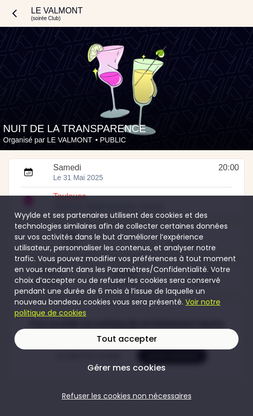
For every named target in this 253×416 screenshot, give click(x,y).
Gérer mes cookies (126, 368)
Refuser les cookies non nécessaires (127, 396)
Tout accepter (127, 339)
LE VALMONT (69, 140)
